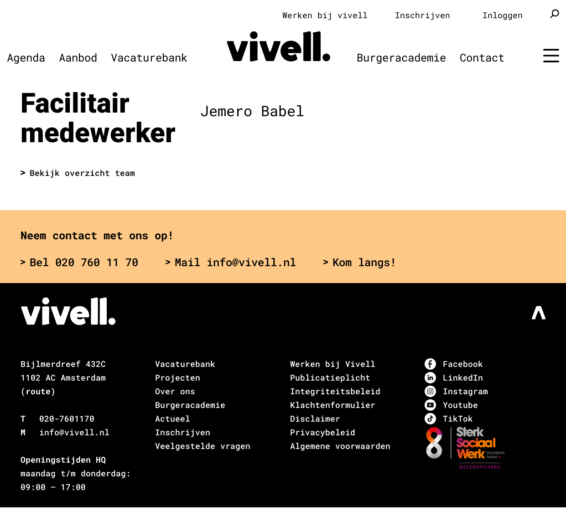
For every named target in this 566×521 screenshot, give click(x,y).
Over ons (175, 391)
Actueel (172, 418)
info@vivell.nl (74, 432)
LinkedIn (454, 377)
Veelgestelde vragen (202, 445)
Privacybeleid (322, 432)
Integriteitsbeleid (335, 391)
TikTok (449, 418)
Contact (482, 57)
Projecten (177, 377)
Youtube (451, 405)
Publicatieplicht (330, 377)
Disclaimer (315, 418)
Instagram (456, 391)
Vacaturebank (149, 57)
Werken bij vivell (325, 15)
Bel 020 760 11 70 (79, 262)
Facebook (454, 364)
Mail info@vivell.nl (231, 262)
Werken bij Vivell (332, 363)
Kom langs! (359, 262)
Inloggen (503, 15)
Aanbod (78, 57)
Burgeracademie (401, 57)
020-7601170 (66, 418)
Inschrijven (422, 15)
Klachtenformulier (332, 404)
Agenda (26, 57)
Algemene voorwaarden (340, 445)
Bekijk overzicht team (78, 172)
